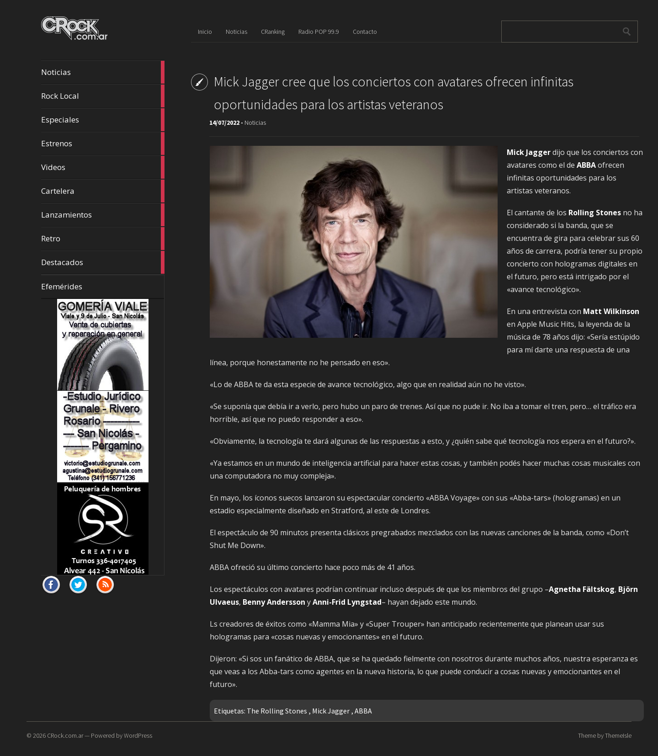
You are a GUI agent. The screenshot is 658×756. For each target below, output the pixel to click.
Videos (102, 167)
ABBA (363, 710)
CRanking (273, 31)
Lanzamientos (102, 214)
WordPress (138, 735)
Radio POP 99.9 (318, 31)
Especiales (102, 119)
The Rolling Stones (277, 710)
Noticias (102, 72)
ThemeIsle (618, 735)
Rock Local (102, 96)
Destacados (102, 262)
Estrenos (102, 143)
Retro (102, 238)
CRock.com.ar (65, 735)
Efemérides (61, 286)
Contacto (365, 31)
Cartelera (102, 191)
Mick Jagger (331, 710)
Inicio (205, 31)
